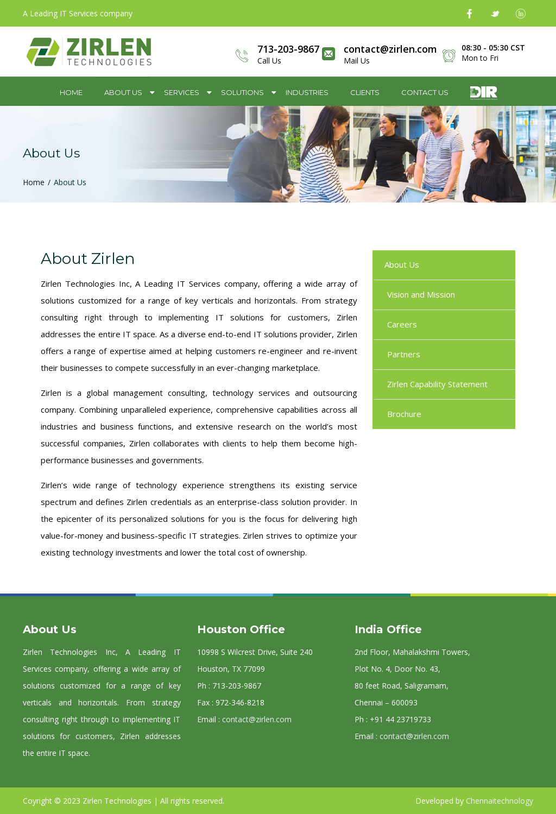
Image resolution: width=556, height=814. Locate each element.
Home (71, 92)
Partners (403, 354)
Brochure (404, 413)
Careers (402, 324)
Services (181, 92)
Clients (365, 92)
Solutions (242, 92)
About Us (123, 92)
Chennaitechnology (499, 801)
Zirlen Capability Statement (437, 383)
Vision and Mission (421, 294)
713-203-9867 (288, 48)
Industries (307, 92)
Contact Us (424, 92)
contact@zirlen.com (390, 48)
